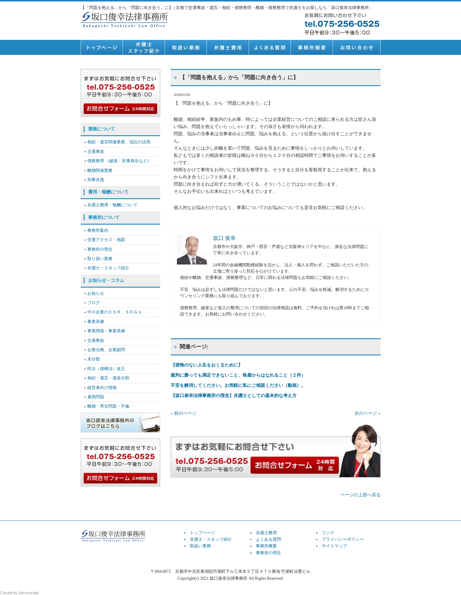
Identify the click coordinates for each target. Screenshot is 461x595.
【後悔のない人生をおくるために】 (207, 365)
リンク (328, 533)
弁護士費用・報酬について (112, 205)
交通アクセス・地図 (106, 240)
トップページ (102, 47)
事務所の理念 (99, 249)
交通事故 (95, 151)
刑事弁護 (95, 180)
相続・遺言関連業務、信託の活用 (118, 142)
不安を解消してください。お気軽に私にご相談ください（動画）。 (238, 385)
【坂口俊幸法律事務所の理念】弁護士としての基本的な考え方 (234, 395)
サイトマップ (334, 546)
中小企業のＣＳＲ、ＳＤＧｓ (114, 312)
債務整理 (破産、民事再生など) (118, 161)
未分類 (93, 359)
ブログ (93, 302)
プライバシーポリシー (343, 539)
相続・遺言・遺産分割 (108, 378)
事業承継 (95, 321)
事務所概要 (312, 47)
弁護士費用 (228, 47)
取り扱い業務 (99, 258)
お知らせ (95, 293)
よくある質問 (270, 47)
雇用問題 (95, 397)
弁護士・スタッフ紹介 (108, 268)
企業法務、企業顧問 (106, 350)
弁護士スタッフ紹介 (144, 47)
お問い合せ (357, 47)
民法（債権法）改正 (106, 368)
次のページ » (367, 413)
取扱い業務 (186, 47)
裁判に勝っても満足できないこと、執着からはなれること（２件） (238, 375)
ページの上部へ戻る (360, 494)
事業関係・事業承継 (106, 331)
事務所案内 (97, 230)
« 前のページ (183, 413)
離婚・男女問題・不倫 (108, 406)
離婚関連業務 (99, 170)
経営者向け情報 (102, 387)
